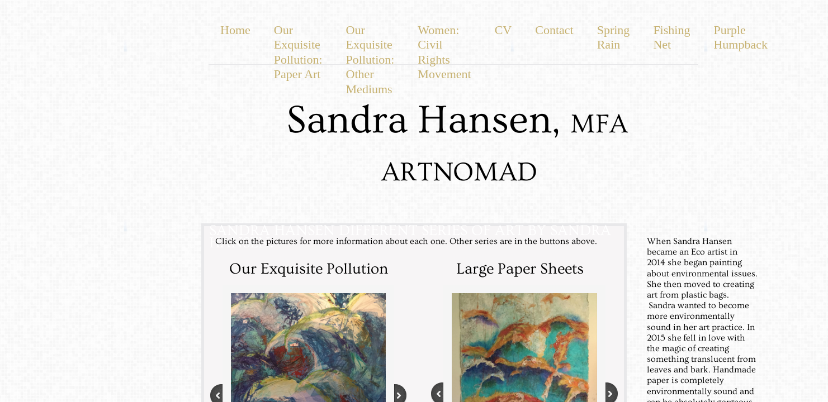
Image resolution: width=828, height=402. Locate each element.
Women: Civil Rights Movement (444, 52)
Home (235, 30)
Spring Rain (613, 37)
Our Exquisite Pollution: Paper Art (298, 52)
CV (503, 30)
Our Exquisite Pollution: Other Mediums (370, 59)
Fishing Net (671, 37)
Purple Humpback (740, 37)
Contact (554, 30)
